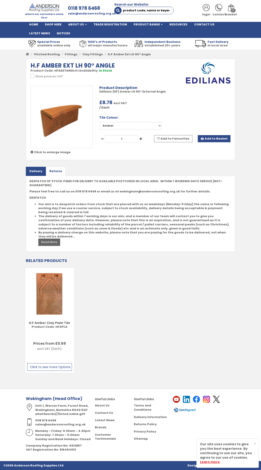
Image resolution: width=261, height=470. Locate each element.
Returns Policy (145, 424)
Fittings (71, 54)
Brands (100, 427)
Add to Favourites (173, 138)
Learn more (210, 462)
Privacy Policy (145, 431)
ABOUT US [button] (77, 24)
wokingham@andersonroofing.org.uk (150, 191)
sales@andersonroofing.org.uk (92, 13)
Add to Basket (214, 138)
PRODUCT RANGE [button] (148, 24)
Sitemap (141, 439)
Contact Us (104, 413)
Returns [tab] (55, 171)
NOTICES (63, 33)
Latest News (105, 420)
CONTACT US (204, 24)
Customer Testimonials (105, 437)
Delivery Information (150, 417)
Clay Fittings (92, 54)
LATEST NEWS (39, 33)
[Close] (254, 443)
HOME (33, 24)
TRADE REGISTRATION (110, 24)
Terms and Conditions (142, 407)
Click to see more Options (50, 367)
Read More (49, 242)
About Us (102, 405)
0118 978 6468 (84, 8)
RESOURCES (178, 24)
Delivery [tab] (35, 171)
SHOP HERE (53, 24)
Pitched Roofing (47, 54)
